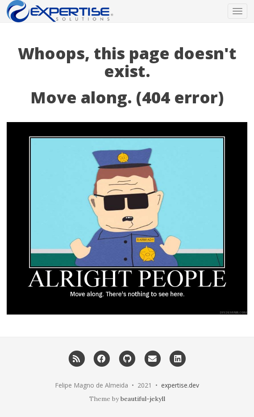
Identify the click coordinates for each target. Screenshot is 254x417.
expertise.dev (180, 385)
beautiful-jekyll (143, 399)
